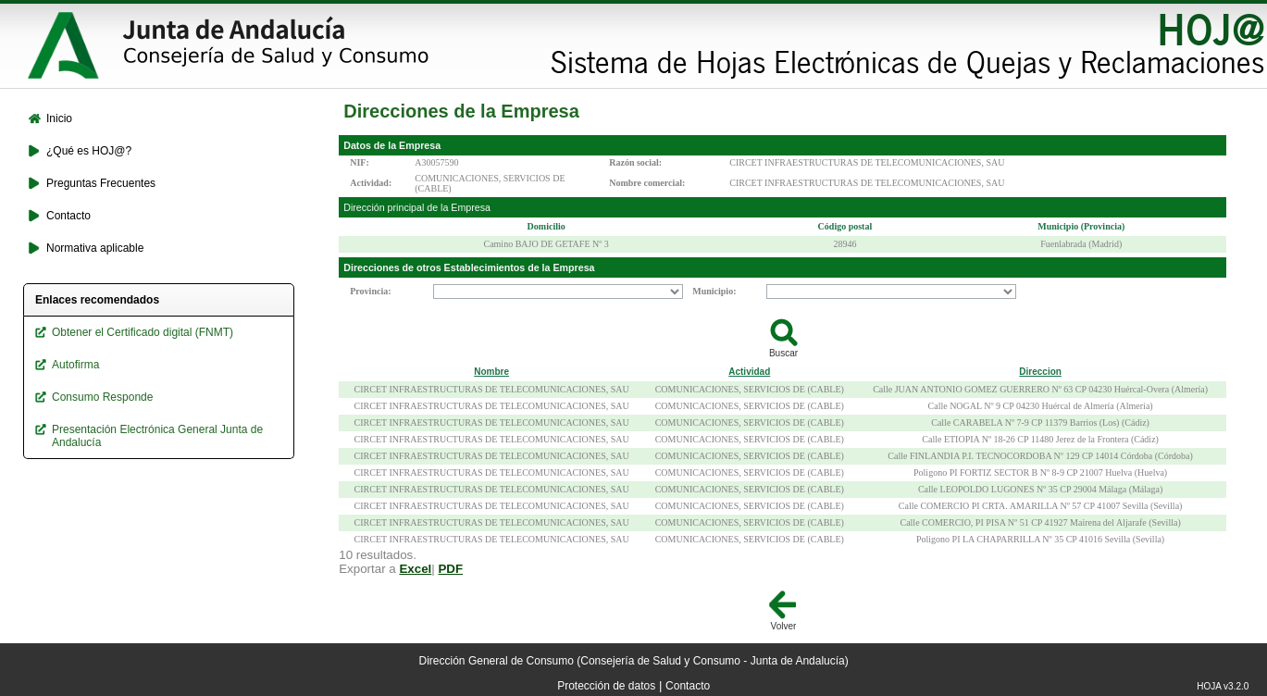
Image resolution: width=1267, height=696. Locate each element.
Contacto (687, 685)
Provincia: (370, 291)
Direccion (1040, 372)
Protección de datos (606, 685)
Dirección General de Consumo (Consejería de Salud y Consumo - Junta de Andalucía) (634, 660)
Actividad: (370, 183)
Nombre (491, 372)
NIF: (359, 162)
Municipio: (714, 291)
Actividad (749, 372)
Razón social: (635, 162)
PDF (450, 569)
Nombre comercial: (647, 183)
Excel (415, 569)
